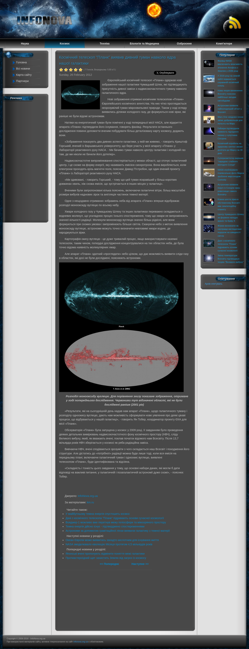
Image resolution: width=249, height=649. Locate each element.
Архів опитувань (213, 283)
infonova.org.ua (81, 641)
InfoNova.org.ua (88, 495)
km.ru (90, 502)
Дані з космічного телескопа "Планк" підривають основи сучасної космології (115, 518)
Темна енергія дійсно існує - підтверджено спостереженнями (105, 526)
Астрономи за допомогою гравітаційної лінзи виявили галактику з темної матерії (118, 530)
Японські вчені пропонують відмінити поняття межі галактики (105, 553)
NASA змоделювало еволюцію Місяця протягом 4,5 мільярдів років (109, 544)
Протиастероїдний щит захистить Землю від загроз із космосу (106, 557)
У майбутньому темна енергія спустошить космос (98, 513)
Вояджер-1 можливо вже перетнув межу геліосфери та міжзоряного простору (116, 522)
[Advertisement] (27, 161)
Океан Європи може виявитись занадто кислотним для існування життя (112, 540)
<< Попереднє (110, 563)
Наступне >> (140, 563)
